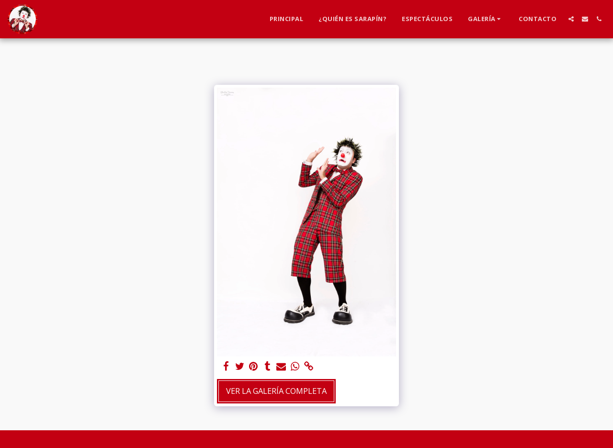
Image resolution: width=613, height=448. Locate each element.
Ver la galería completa (276, 390)
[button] (486, 19)
